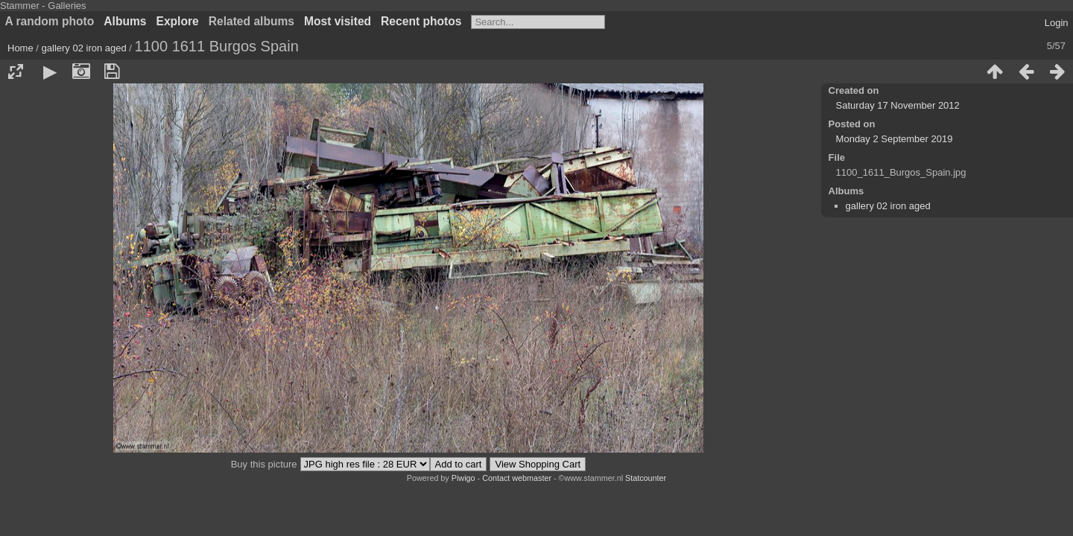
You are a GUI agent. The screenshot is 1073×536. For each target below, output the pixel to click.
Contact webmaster (516, 477)
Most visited (337, 21)
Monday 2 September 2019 (894, 138)
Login (1057, 22)
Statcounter (645, 477)
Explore (177, 21)
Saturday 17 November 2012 (898, 105)
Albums (125, 21)
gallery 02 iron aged (84, 48)
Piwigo (463, 477)
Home (20, 48)
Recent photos (421, 21)
